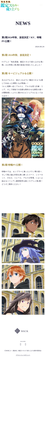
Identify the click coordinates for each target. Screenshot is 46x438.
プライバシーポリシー (23, 355)
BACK (24, 332)
